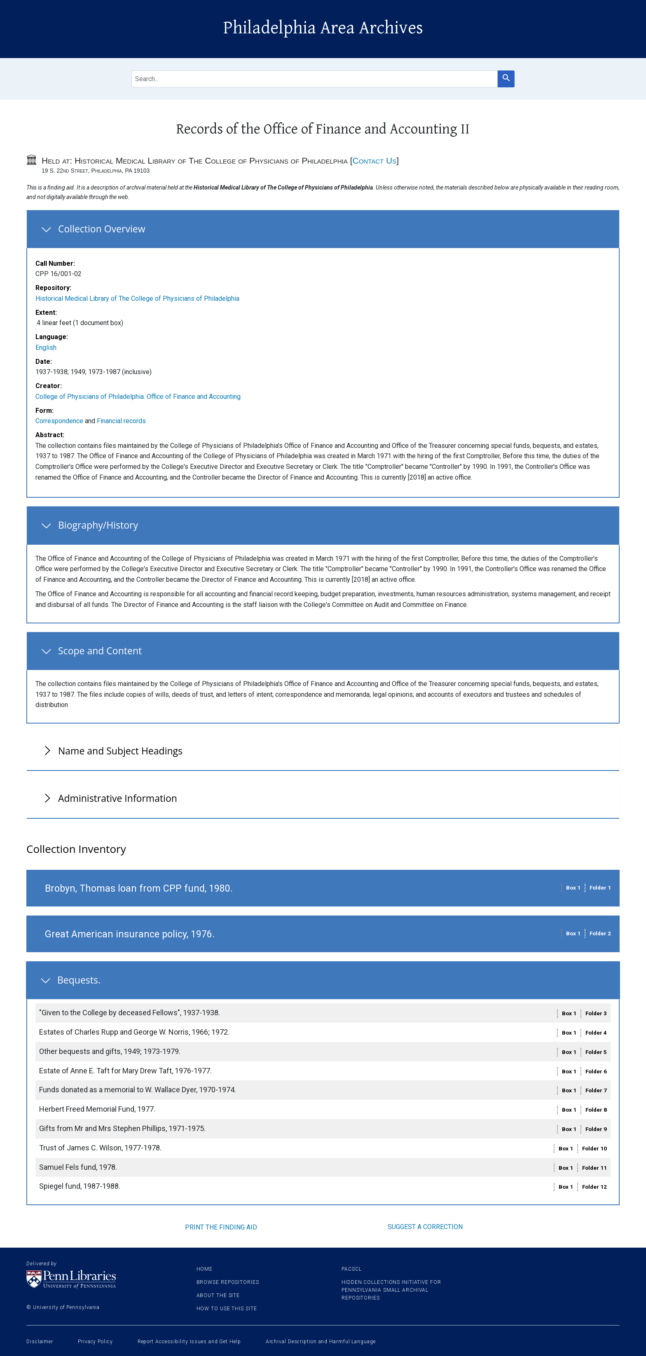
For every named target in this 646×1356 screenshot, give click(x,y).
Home (205, 1269)
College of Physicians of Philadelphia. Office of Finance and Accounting (138, 396)
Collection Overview (101, 228)
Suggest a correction (425, 1227)
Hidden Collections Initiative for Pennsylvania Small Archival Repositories (391, 1290)
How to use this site (227, 1309)
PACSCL (351, 1269)
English (45, 347)
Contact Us (374, 160)
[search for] (314, 78)
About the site (218, 1295)
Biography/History (98, 525)
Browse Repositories (228, 1282)
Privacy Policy (95, 1341)
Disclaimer (39, 1341)
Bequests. (79, 979)
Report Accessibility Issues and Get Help (189, 1341)
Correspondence (59, 421)
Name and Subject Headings (120, 750)
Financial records (121, 421)
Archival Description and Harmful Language (321, 1341)
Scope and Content (100, 650)
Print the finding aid (221, 1227)
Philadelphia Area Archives (323, 28)
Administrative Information (117, 798)
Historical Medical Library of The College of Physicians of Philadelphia (137, 298)
